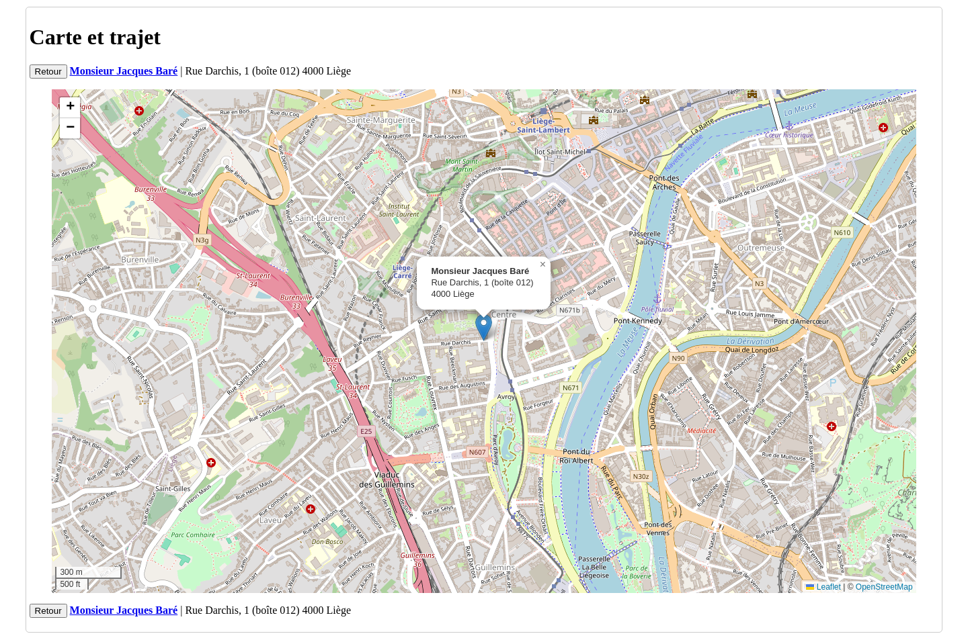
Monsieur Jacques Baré (124, 71)
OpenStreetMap (884, 587)
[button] (483, 327)
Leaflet (823, 587)
